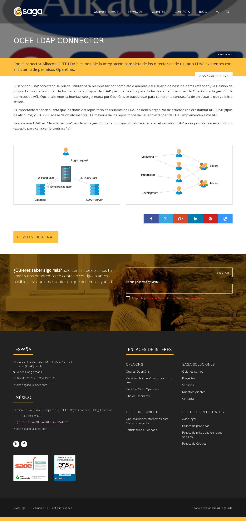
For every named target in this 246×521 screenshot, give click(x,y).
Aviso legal (189, 419)
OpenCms (134, 364)
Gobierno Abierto (143, 411)
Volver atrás (36, 237)
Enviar (223, 272)
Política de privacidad (195, 426)
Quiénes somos (106, 12)
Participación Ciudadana (141, 430)
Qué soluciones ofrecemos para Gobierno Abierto (147, 421)
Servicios (135, 12)
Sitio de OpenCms (138, 396)
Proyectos (225, 54)
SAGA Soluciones (198, 364)
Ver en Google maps (27, 372)
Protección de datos (203, 411)
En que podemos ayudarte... (143, 282)
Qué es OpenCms (138, 371)
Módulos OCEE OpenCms (142, 389)
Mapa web (38, 508)
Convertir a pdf (214, 75)
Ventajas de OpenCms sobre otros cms (149, 380)
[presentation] (155, 310)
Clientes (158, 12)
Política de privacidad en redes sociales (202, 434)
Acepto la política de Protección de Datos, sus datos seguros (170, 298)
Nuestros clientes (193, 392)
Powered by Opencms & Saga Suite (212, 508)
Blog (204, 12)
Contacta (182, 12)
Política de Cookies (194, 443)
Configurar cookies (61, 508)
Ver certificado (65, 468)
